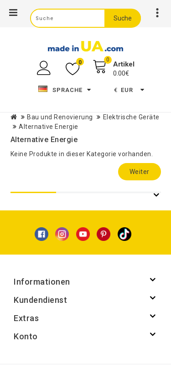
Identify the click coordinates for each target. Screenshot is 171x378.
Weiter (140, 171)
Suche (123, 18)
